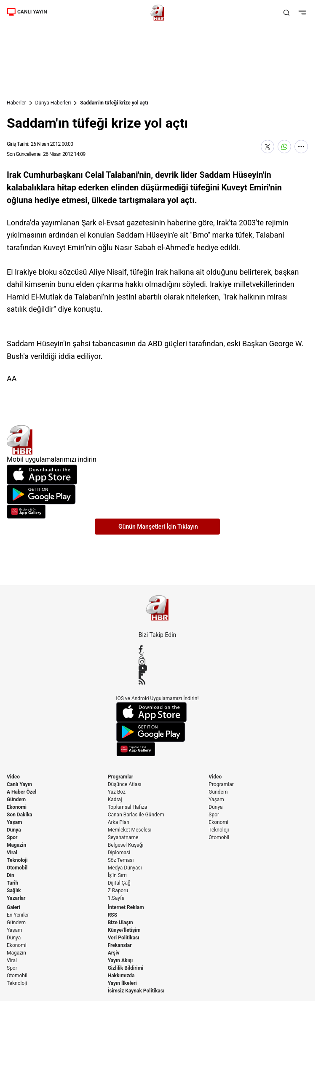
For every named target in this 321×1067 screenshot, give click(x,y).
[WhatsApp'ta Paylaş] (284, 146)
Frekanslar (120, 945)
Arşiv (114, 953)
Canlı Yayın (19, 784)
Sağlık (14, 890)
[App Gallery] (157, 512)
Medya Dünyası (125, 868)
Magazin (16, 845)
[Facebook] (158, 648)
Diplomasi (119, 853)
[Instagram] (158, 661)
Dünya (14, 830)
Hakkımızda (121, 976)
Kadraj (115, 799)
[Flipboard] (158, 674)
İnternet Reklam (126, 907)
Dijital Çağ (119, 883)
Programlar (121, 777)
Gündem (16, 799)
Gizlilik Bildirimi (126, 968)
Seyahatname (123, 837)
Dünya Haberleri (53, 103)
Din (10, 875)
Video (13, 777)
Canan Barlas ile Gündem (136, 815)
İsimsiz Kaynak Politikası (136, 991)
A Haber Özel (22, 792)
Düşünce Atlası (125, 784)
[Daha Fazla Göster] (301, 146)
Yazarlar (16, 898)
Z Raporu (118, 890)
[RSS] (158, 681)
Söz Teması (121, 860)
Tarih (12, 883)
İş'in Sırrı (117, 875)
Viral (12, 853)
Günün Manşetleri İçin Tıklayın (158, 526)
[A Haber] (157, 12)
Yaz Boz (117, 792)
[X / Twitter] (158, 655)
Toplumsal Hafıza (127, 807)
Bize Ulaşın (120, 922)
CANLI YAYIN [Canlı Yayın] (27, 12)
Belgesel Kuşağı (126, 845)
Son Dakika (19, 815)
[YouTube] (158, 668)
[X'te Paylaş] (267, 146)
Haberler (16, 103)
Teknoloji (17, 860)
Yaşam (14, 822)
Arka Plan (118, 822)
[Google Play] (157, 494)
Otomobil (17, 868)
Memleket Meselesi (130, 830)
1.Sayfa (116, 898)
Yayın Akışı (120, 960)
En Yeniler (18, 915)
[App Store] (157, 474)
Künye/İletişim (124, 930)
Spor (12, 837)
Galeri (13, 907)
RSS (112, 915)
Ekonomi (17, 807)
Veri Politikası (123, 938)
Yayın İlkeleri (122, 983)
